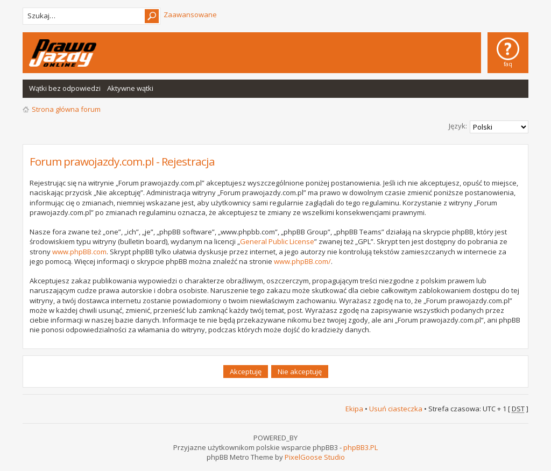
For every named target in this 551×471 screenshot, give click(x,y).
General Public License (277, 241)
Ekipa (354, 408)
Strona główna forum (66, 109)
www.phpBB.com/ (302, 261)
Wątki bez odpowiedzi (65, 88)
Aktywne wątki (130, 88)
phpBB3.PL (360, 447)
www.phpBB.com (79, 251)
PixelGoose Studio (315, 457)
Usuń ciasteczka (395, 408)
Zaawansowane (190, 14)
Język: (458, 126)
